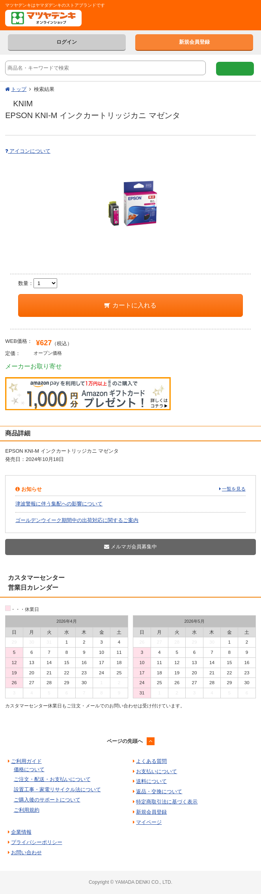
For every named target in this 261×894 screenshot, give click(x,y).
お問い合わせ (26, 852)
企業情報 (21, 832)
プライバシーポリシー (36, 842)
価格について (29, 769)
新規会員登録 (194, 42)
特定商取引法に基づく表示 (167, 802)
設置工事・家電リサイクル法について (57, 789)
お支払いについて (156, 771)
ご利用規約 (26, 810)
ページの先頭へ (125, 741)
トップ (18, 89)
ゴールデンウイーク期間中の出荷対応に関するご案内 (76, 520)
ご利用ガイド (26, 761)
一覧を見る (234, 489)
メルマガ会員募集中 (130, 547)
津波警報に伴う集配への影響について (59, 504)
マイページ (149, 822)
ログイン (66, 42)
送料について (151, 781)
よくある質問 (151, 761)
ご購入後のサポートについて (47, 800)
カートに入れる (130, 305)
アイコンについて (27, 151)
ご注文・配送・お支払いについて (52, 779)
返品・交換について (159, 791)
